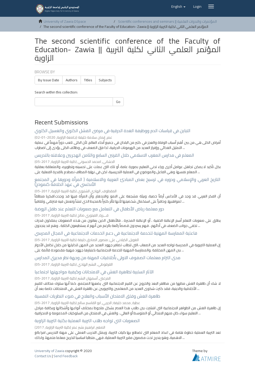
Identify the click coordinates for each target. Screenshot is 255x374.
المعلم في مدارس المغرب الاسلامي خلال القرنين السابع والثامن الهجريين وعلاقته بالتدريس (114, 155)
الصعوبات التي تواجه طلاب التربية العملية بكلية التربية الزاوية (87, 320)
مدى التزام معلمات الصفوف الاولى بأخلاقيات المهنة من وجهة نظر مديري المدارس (107, 257)
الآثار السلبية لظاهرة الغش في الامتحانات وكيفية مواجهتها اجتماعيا (94, 272)
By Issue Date (48, 80)
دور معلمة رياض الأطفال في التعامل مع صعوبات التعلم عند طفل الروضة (99, 209)
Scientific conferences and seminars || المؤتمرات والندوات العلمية (167, 21)
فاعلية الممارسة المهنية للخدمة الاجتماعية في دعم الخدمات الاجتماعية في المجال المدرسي (116, 233)
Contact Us (43, 356)
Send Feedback (65, 356)
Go (118, 101)
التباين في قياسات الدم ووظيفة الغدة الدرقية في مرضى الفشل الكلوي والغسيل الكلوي (112, 130)
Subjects (105, 80)
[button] (178, 6)
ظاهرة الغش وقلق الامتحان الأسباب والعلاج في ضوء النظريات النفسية (97, 296)
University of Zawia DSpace (65, 21)
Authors (72, 80)
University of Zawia (49, 350)
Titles (88, 80)
